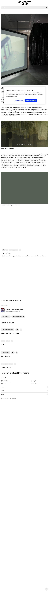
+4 (17, 329)
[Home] (24, 3)
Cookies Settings (19, 100)
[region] (25, 95)
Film (3, 341)
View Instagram (5, 316)
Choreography (5, 352)
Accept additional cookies (30, 100)
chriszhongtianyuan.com (18, 316)
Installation (4, 364)
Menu (24, 7)
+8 (12, 352)
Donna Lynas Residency (7, 329)
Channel (5, 250)
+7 (8, 341)
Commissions (14, 250)
